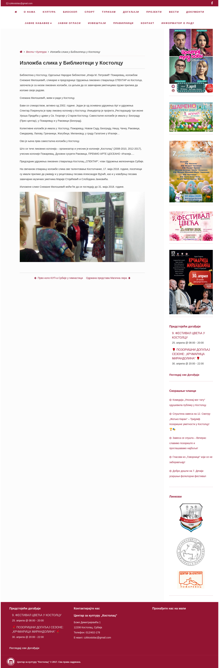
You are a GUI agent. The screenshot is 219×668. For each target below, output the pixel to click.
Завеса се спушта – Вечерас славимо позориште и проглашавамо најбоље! (187, 443)
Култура (41, 51)
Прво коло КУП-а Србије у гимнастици (58, 278)
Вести (30, 51)
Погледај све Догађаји (184, 374)
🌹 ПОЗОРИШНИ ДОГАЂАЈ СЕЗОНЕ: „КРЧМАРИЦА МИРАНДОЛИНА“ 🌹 (191, 354)
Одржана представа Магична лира (108, 278)
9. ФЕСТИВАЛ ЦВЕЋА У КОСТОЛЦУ (36, 615)
